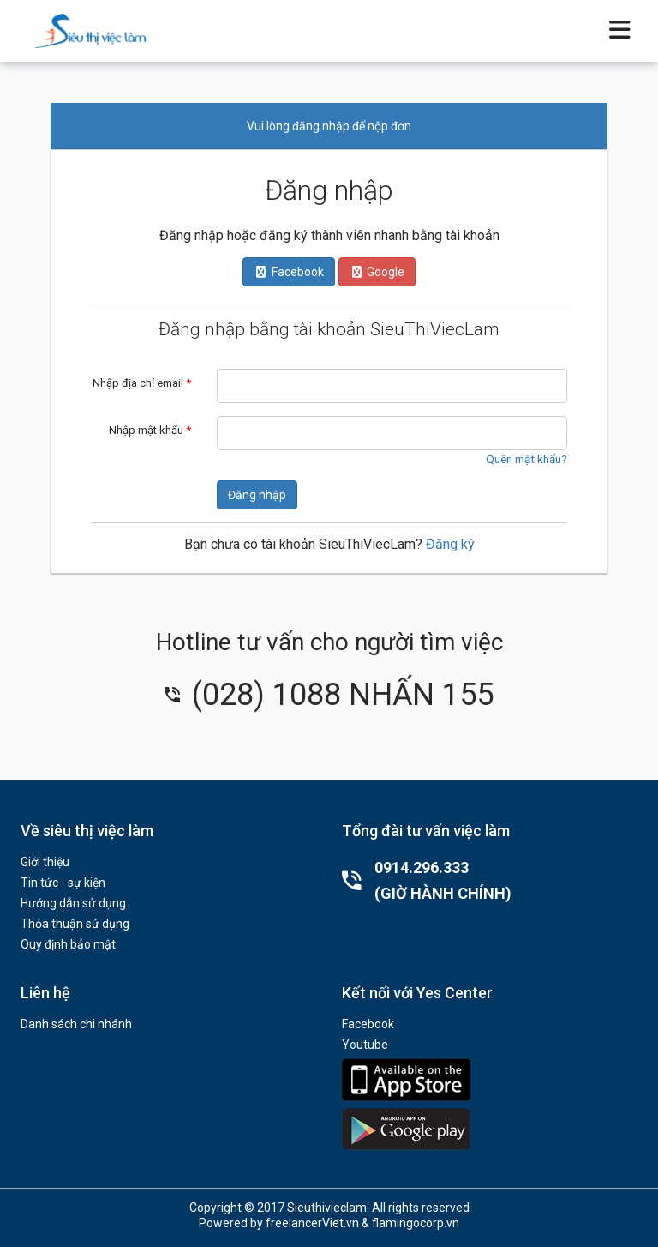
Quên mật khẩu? (526, 459)
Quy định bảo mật (68, 944)
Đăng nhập (257, 495)
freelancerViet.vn (312, 1223)
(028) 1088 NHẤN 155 (329, 695)
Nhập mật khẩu (150, 430)
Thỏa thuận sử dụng (75, 924)
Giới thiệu (45, 862)
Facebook (368, 1024)
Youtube (365, 1044)
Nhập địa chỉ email (142, 383)
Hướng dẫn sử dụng (73, 903)
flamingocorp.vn (415, 1223)
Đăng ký (450, 544)
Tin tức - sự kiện (63, 882)
